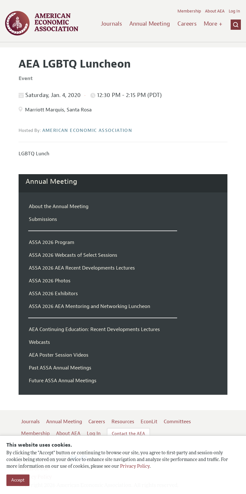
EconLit (149, 421)
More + (213, 23)
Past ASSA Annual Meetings (60, 368)
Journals (111, 23)
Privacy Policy (135, 466)
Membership (189, 11)
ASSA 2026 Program (51, 242)
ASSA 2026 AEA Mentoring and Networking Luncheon (89, 306)
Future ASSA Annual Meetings (62, 380)
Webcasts (39, 342)
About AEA (215, 11)
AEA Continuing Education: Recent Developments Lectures (94, 329)
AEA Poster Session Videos (58, 355)
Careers (187, 23)
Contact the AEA (128, 433)
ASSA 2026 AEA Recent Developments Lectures (82, 268)
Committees (177, 421)
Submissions (43, 219)
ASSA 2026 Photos (49, 281)
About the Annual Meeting (58, 206)
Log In (234, 11)
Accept (18, 480)
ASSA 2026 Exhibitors (53, 293)
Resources (122, 421)
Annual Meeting (149, 23)
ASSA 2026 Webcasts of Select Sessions (73, 255)
